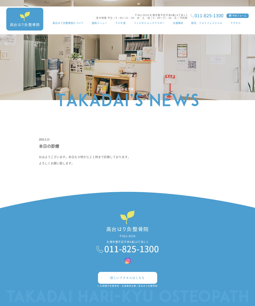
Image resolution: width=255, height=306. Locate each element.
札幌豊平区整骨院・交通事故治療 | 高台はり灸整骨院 (129, 285)
